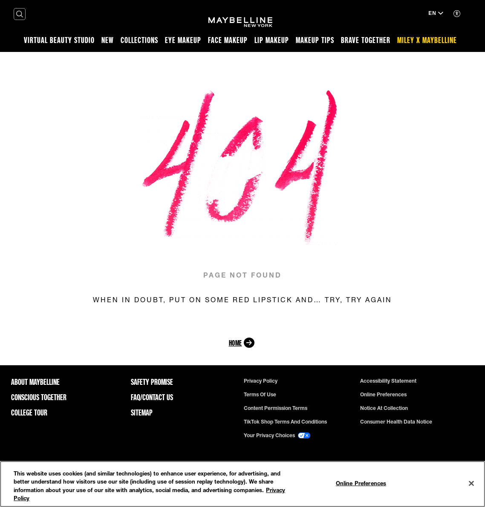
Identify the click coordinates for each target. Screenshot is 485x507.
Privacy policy (260, 381)
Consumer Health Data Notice (396, 422)
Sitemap (142, 412)
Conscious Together (38, 397)
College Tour (29, 412)
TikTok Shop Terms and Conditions (285, 422)
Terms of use (260, 395)
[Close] (471, 483)
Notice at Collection (384, 408)
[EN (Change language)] (436, 14)
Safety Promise (152, 382)
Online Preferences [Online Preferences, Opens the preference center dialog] (361, 483)
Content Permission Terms (275, 408)
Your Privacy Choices (277, 435)
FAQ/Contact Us (152, 397)
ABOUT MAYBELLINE (35, 382)
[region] (242, 484)
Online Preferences (383, 395)
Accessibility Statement (388, 381)
